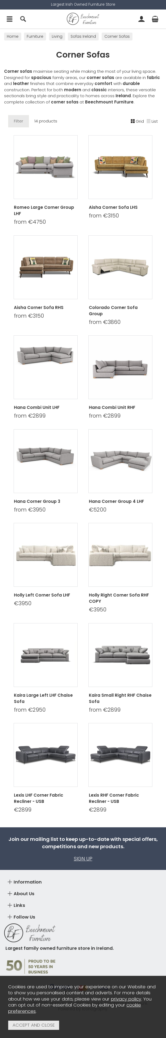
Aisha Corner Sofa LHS (113, 207)
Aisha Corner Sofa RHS (39, 307)
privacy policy (126, 999)
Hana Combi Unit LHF (36, 407)
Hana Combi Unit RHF (112, 407)
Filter (18, 121)
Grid (137, 121)
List (152, 121)
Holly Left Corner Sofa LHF (42, 595)
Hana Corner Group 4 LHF (116, 501)
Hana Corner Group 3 (37, 501)
